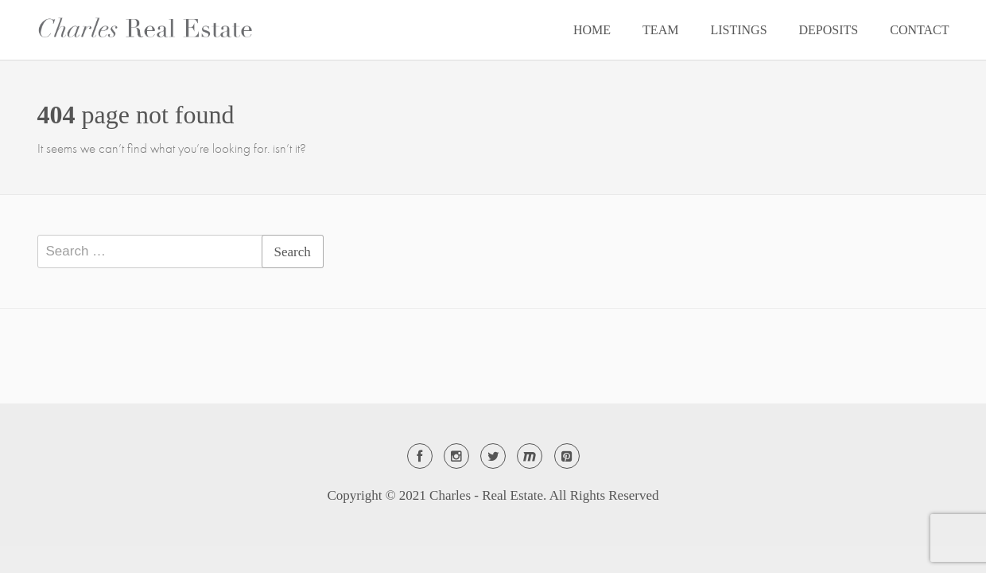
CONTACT (919, 30)
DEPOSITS (829, 30)
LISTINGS (738, 30)
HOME (592, 30)
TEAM (660, 30)
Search (292, 251)
